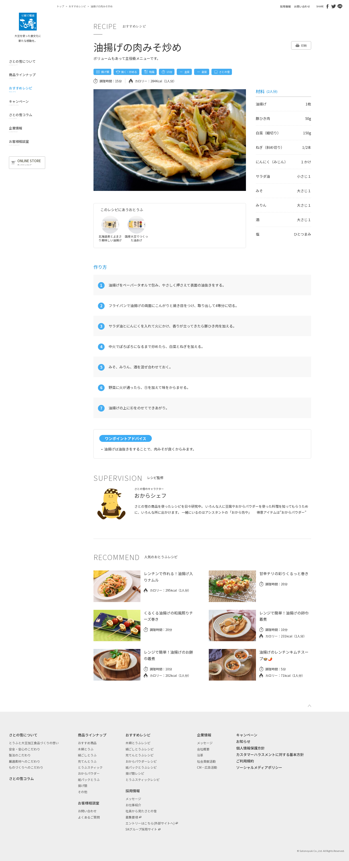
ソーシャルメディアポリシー (259, 767)
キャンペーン (246, 735)
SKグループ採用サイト (141, 829)
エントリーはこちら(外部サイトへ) (150, 823)
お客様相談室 (88, 803)
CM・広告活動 (207, 767)
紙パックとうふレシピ (141, 767)
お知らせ (243, 741)
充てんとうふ (87, 761)
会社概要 (203, 749)
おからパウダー (89, 773)
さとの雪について (23, 735)
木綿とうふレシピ (138, 743)
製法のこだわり (20, 755)
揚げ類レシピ (135, 773)
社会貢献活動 (206, 761)
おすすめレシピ (77, 6)
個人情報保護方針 (250, 748)
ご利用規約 (245, 761)
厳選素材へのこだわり (24, 761)
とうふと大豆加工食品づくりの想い (34, 743)
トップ (60, 6)
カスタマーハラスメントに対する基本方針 (270, 754)
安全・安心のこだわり (24, 749)
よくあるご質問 (89, 817)
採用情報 (285, 6)
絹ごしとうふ (87, 755)
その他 (82, 792)
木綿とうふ (85, 749)
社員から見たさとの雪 (141, 811)
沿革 (200, 755)
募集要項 (132, 817)
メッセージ (133, 798)
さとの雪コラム (21, 778)
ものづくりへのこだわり (26, 767)
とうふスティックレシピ (143, 779)
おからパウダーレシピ (141, 761)
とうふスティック (90, 767)
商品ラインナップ (92, 735)
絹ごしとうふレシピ (140, 749)
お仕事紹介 (133, 805)
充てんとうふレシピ (140, 755)
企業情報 (204, 735)
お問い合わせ (302, 6)
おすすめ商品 (87, 743)
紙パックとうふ (89, 779)
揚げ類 (82, 785)
